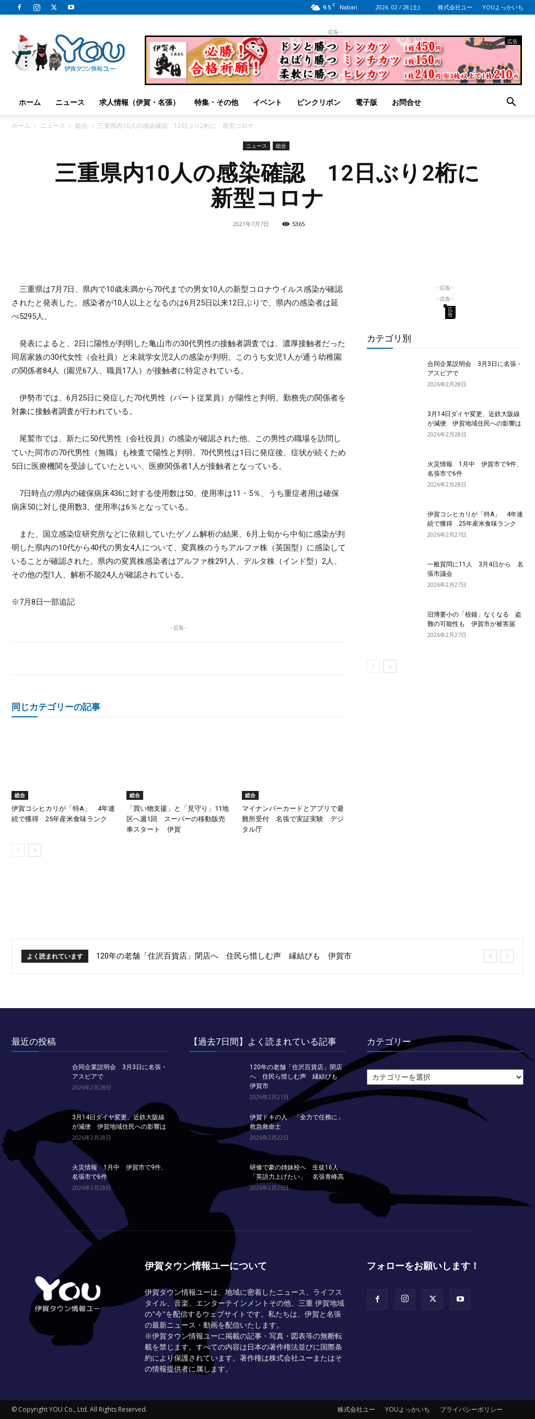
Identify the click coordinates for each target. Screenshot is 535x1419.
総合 (81, 125)
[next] (507, 956)
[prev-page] (18, 850)
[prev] (490, 956)
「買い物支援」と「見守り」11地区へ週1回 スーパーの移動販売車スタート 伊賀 (177, 819)
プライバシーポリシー (471, 1409)
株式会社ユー (455, 7)
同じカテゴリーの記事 (55, 707)
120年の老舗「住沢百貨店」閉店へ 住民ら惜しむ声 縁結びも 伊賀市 (224, 956)
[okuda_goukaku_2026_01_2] (333, 81)
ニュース (70, 102)
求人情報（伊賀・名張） (139, 102)
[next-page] (34, 850)
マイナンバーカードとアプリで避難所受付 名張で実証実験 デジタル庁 (293, 819)
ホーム (30, 102)
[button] (511, 103)
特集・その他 (216, 102)
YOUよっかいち (503, 7)
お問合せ (406, 102)
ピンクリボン (319, 102)
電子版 (366, 102)
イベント (267, 102)
